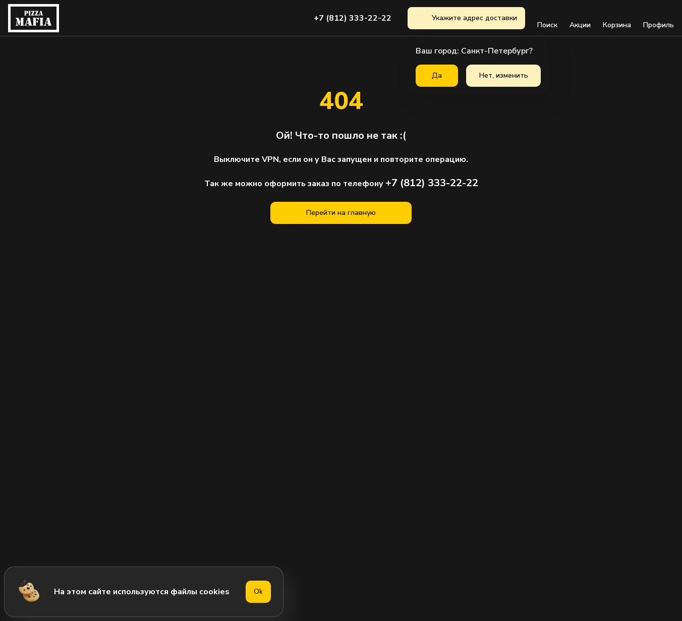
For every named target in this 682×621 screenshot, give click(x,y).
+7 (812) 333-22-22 (352, 18)
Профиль (658, 18)
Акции (580, 18)
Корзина (617, 18)
